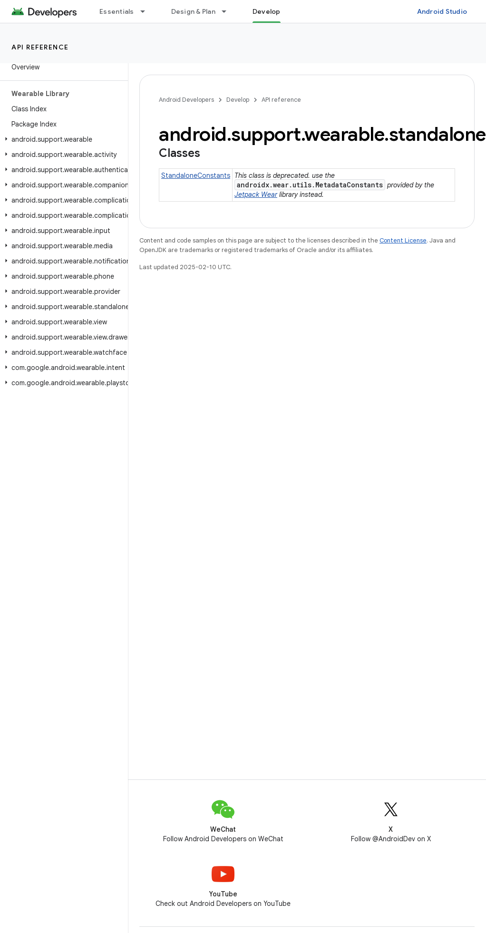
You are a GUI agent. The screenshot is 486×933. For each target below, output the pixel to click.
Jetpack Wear (255, 194)
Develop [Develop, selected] (267, 11)
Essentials (116, 11)
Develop (237, 100)
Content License (403, 240)
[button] (62, 139)
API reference (40, 47)
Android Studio (442, 11)
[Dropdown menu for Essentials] (147, 11)
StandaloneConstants (195, 175)
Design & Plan (193, 11)
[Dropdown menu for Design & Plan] (228, 11)
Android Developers (186, 100)
